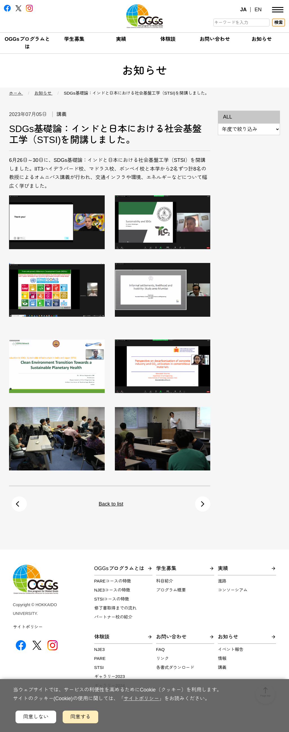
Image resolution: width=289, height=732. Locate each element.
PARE (100, 658)
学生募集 (74, 39)
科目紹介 (164, 581)
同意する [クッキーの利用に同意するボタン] (80, 717)
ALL (227, 117)
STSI (99, 667)
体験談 (168, 39)
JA (243, 9)
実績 (121, 39)
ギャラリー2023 (109, 676)
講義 (222, 667)
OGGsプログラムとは (119, 568)
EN (258, 9)
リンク (162, 658)
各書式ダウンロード (175, 667)
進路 (222, 581)
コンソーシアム (233, 590)
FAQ (160, 649)
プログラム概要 (171, 590)
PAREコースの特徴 (112, 581)
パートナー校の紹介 (113, 617)
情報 (222, 658)
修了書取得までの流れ (115, 608)
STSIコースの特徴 (111, 599)
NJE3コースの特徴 (112, 590)
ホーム (16, 93)
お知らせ (261, 39)
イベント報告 (230, 649)
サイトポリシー (28, 626)
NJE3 (99, 649)
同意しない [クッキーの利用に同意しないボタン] (36, 717)
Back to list (111, 504)
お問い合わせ (215, 39)
